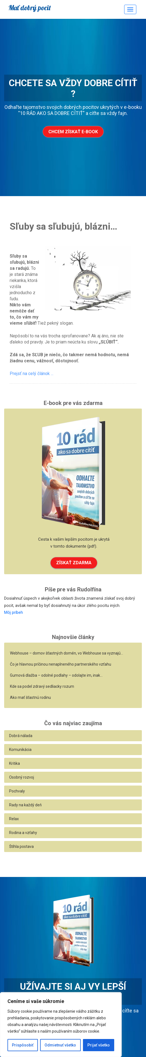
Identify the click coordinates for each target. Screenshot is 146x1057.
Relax (14, 819)
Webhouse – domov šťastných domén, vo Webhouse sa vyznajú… (66, 653)
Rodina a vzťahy (23, 832)
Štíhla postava (21, 846)
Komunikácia (20, 749)
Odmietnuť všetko (60, 1045)
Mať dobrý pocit (29, 7)
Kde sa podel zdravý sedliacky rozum (42, 686)
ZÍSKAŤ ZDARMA (74, 562)
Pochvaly (17, 791)
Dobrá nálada (20, 735)
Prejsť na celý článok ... (31, 373)
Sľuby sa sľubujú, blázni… (63, 226)
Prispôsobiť (22, 1045)
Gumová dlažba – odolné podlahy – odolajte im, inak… (56, 675)
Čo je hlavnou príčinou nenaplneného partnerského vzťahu (60, 664)
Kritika (14, 763)
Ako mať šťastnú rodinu (30, 697)
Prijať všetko (98, 1045)
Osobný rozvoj (21, 777)
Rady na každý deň (25, 805)
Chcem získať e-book (73, 131)
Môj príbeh (13, 612)
